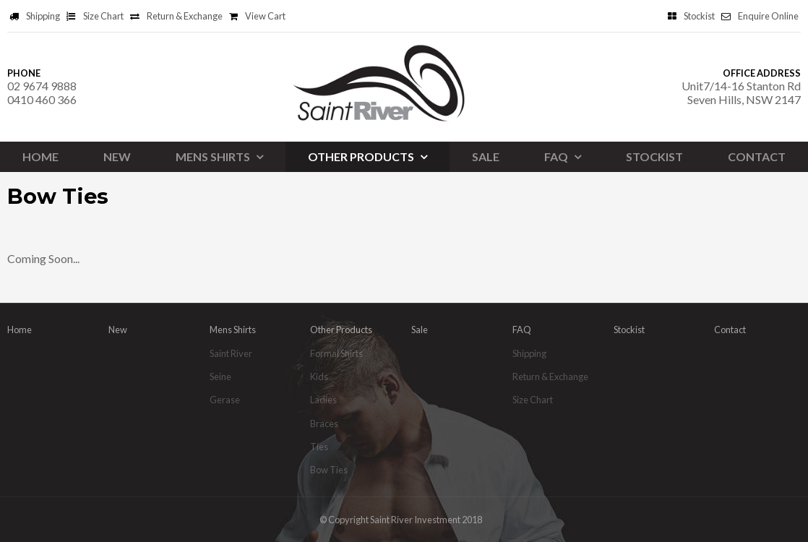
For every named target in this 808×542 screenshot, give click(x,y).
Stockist (699, 16)
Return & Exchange (185, 16)
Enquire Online (768, 16)
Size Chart (103, 16)
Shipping (43, 16)
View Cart (265, 16)
